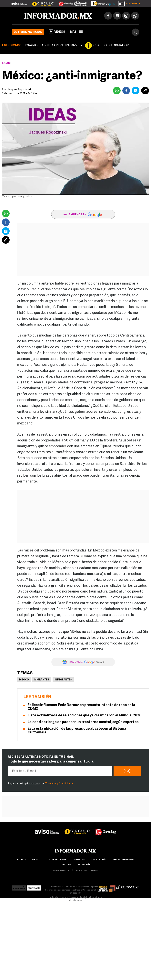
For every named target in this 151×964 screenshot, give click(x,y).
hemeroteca (61, 871)
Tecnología (98, 860)
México (24, 680)
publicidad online (87, 871)
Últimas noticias (28, 32)
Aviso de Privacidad (59, 898)
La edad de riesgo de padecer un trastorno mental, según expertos (83, 722)
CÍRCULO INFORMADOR (111, 45)
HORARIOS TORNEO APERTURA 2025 (50, 45)
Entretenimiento (124, 860)
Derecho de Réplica (80, 898)
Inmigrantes (63, 680)
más (76, 31)
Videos (57, 31)
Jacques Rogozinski (19, 89)
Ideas (6, 63)
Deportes (79, 860)
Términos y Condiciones (59, 783)
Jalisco (20, 860)
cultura (66, 865)
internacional (57, 860)
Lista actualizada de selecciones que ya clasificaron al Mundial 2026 (84, 715)
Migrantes (41, 680)
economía (84, 865)
